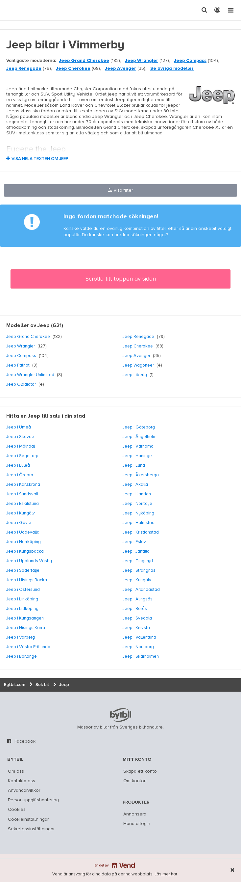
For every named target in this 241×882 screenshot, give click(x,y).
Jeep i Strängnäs (139, 570)
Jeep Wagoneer (138, 365)
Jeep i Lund (134, 465)
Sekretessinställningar (31, 829)
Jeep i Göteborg (139, 427)
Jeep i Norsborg (138, 647)
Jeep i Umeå (18, 427)
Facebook (25, 741)
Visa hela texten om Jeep (40, 159)
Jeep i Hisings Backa (26, 580)
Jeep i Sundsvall (22, 494)
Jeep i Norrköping (23, 541)
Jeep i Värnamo (138, 446)
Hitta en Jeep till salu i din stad (45, 416)
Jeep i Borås (135, 608)
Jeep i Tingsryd (138, 561)
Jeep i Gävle (18, 522)
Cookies (17, 809)
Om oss (16, 771)
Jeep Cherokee (73, 68)
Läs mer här (166, 874)
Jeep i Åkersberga (141, 475)
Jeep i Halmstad (139, 522)
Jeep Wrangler (141, 60)
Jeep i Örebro (19, 475)
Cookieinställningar (28, 819)
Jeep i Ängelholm (140, 436)
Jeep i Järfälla (136, 551)
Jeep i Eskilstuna (22, 503)
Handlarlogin (136, 823)
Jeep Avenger (120, 68)
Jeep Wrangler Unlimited (30, 374)
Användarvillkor (24, 790)
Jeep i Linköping (22, 599)
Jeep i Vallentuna (139, 637)
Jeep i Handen (137, 494)
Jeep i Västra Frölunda (28, 647)
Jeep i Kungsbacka (25, 551)
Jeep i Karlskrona (23, 484)
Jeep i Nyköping (138, 513)
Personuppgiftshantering (33, 800)
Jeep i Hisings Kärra (25, 627)
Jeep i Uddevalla (22, 532)
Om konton (135, 781)
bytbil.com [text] (120, 715)
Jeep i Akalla (135, 484)
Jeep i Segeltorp (22, 456)
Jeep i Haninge (137, 456)
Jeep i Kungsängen (25, 618)
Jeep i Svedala (137, 618)
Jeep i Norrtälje (137, 503)
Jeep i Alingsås (138, 599)
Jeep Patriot (18, 365)
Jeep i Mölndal (20, 446)
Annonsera (134, 814)
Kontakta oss (21, 781)
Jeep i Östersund (23, 589)
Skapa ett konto (140, 771)
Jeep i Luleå (18, 465)
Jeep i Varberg (20, 637)
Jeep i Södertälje (22, 570)
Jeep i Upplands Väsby (29, 561)
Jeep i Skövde (20, 436)
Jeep (43, 325)
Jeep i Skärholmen (141, 656)
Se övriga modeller (172, 68)
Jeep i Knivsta (136, 627)
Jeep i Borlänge (21, 656)
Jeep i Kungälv (20, 513)
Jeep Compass (190, 60)
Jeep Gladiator (21, 384)
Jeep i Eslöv (134, 541)
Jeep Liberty (135, 374)
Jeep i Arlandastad (141, 589)
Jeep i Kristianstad (141, 532)
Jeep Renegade (23, 68)
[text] (17, 10)
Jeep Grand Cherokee (84, 60)
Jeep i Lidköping (22, 608)
